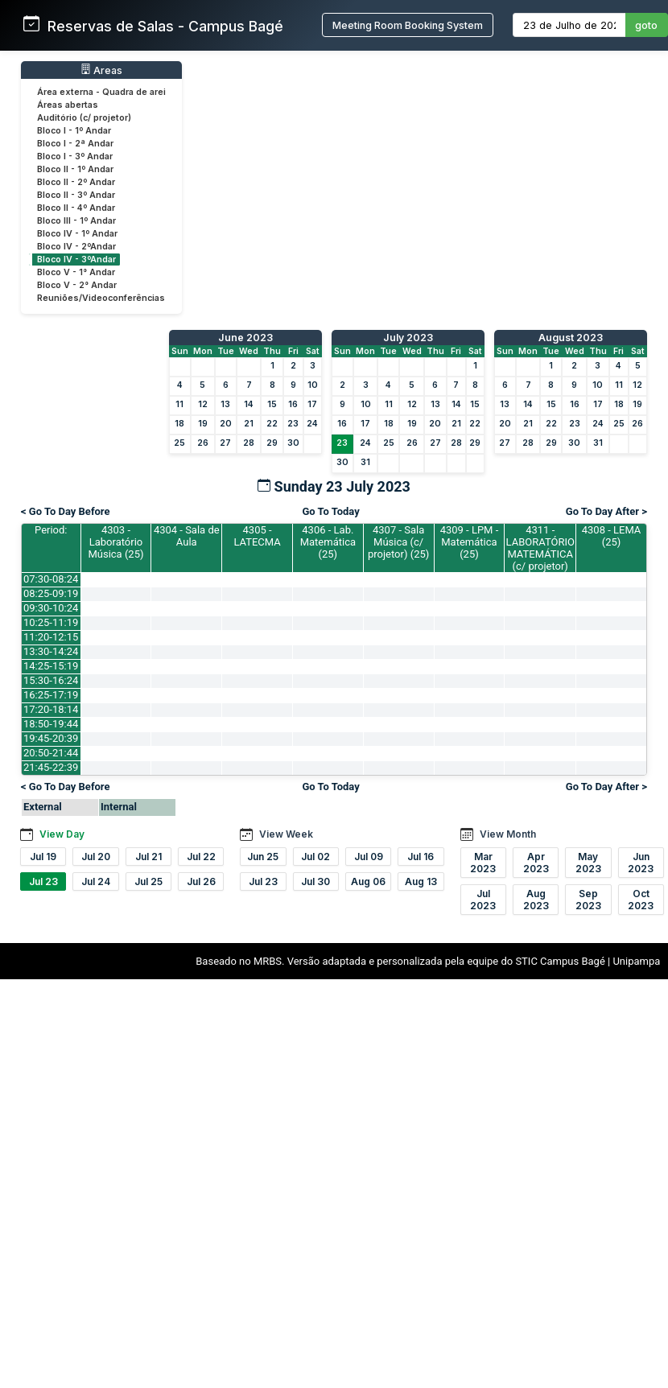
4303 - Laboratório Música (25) (115, 542)
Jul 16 (420, 857)
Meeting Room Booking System (407, 25)
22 (272, 423)
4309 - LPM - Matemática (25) (469, 542)
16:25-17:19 (50, 695)
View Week (286, 834)
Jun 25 (262, 857)
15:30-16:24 (50, 680)
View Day (62, 834)
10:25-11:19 (50, 622)
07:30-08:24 (50, 579)
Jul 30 (315, 881)
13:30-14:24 (50, 651)
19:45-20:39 (50, 738)
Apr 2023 (536, 863)
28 (248, 443)
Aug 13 (421, 881)
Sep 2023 (588, 900)
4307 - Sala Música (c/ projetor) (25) (398, 542)
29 (272, 443)
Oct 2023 (641, 900)
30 (293, 443)
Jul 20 (95, 857)
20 (226, 423)
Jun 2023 (641, 863)
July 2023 (408, 338)
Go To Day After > (606, 511)
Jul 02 (315, 857)
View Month (508, 834)
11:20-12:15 (50, 637)
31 (365, 462)
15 (272, 404)
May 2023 (588, 863)
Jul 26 (201, 881)
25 (179, 443)
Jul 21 (148, 857)
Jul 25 (148, 881)
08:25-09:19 (50, 593)
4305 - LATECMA (256, 536)
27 (225, 443)
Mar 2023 (483, 863)
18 (179, 423)
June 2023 (245, 338)
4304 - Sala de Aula (187, 536)
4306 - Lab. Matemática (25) (328, 542)
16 (293, 404)
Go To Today (330, 511)
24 (312, 423)
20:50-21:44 (50, 753)
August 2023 (570, 338)
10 (312, 385)
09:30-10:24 (50, 608)
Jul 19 (43, 857)
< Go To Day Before (65, 511)
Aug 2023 (536, 900)
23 (293, 423)
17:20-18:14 (50, 709)
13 (225, 404)
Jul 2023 (483, 900)
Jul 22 (201, 857)
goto (646, 25)
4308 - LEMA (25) (611, 536)
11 (179, 404)
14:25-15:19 (50, 666)
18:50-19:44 (50, 724)
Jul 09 (368, 857)
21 (249, 423)
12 (203, 404)
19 (203, 423)
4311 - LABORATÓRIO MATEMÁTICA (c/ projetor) (540, 548)
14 (249, 404)
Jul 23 (43, 881)
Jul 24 (95, 881)
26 (202, 443)
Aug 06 (368, 881)
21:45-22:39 (50, 767)
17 (312, 404)
